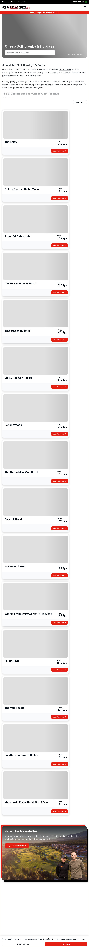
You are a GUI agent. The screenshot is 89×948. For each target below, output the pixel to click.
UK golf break (65, 69)
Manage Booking (8, 2)
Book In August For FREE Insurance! (44, 13)
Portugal (9, 98)
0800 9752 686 (78, 2)
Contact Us (22, 2)
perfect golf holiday (42, 84)
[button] (80, 102)
